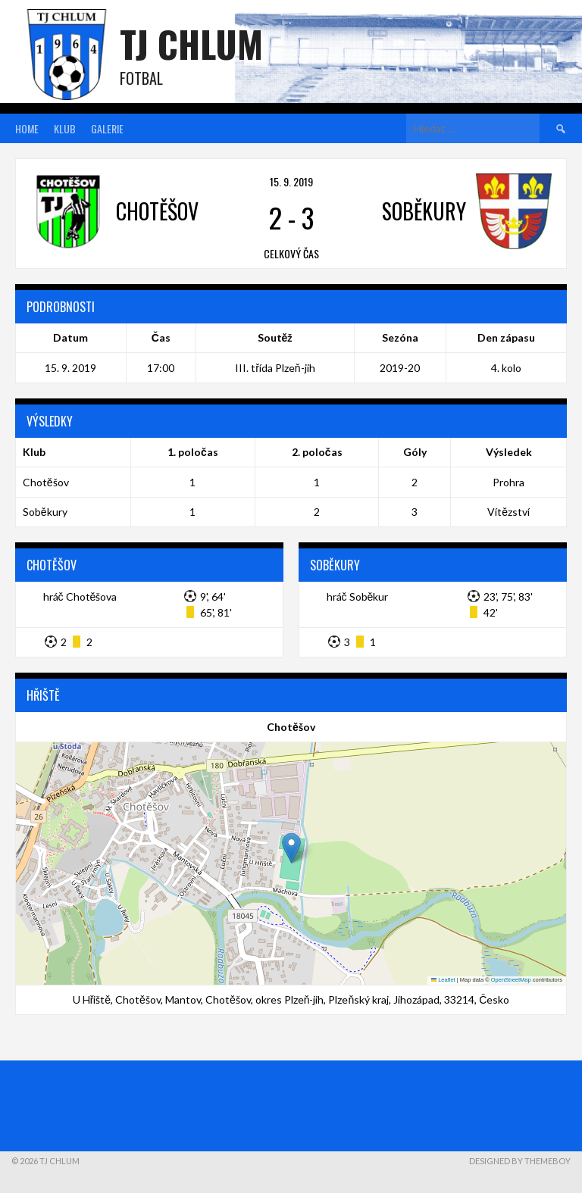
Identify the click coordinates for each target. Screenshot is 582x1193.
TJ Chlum (191, 43)
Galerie (107, 128)
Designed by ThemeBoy (520, 1161)
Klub (65, 128)
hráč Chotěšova (80, 596)
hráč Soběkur (358, 596)
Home (27, 128)
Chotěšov (46, 482)
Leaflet (443, 979)
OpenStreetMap (511, 979)
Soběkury (45, 511)
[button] (291, 848)
